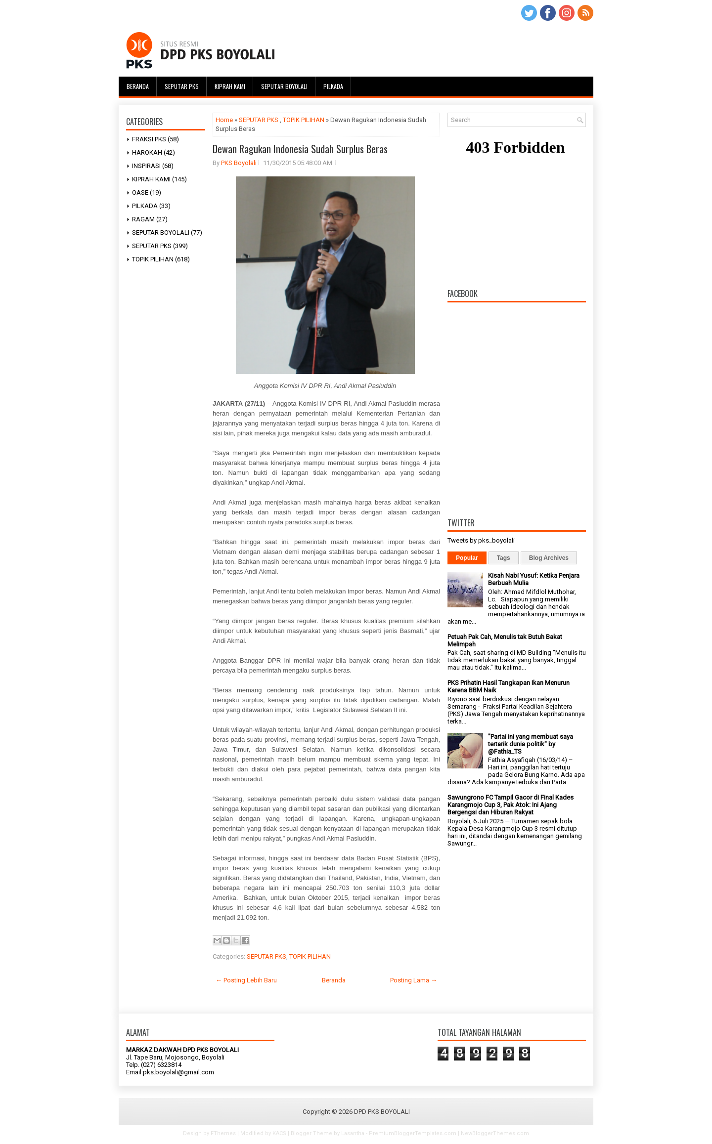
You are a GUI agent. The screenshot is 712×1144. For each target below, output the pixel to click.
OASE (140, 192)
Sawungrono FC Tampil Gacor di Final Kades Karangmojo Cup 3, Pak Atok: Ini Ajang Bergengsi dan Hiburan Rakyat (510, 805)
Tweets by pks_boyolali (481, 540)
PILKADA (145, 206)
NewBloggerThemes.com (495, 1133)
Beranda (138, 86)
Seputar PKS (182, 86)
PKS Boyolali (239, 163)
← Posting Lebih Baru (246, 980)
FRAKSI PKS (149, 139)
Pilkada (333, 86)
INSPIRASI (146, 165)
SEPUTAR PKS (152, 246)
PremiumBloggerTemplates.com (412, 1133)
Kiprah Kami (230, 86)
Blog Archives (549, 557)
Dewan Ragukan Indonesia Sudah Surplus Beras (300, 149)
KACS (279, 1133)
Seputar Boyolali (284, 86)
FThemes (223, 1133)
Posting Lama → (413, 980)
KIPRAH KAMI (151, 179)
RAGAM (143, 219)
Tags (503, 557)
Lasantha (352, 1133)
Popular (467, 557)
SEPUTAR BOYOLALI (160, 232)
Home (224, 120)
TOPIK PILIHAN (153, 259)
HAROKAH (147, 152)
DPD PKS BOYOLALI (382, 1111)
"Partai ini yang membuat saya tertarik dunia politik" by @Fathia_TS (530, 744)
